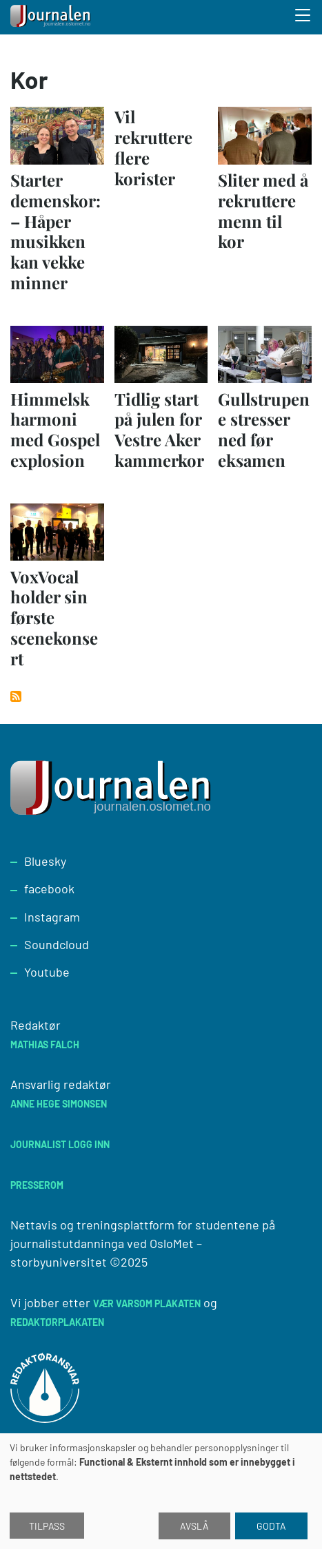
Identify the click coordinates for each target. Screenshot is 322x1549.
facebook (49, 888)
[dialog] (161, 1491)
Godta (271, 1526)
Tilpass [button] (47, 1526)
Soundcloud (56, 944)
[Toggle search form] (303, 17)
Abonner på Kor (15, 696)
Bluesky (45, 861)
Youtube (47, 971)
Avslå (194, 1526)
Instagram (52, 916)
